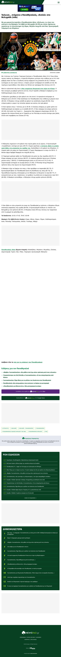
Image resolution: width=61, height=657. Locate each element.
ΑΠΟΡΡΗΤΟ (26, 639)
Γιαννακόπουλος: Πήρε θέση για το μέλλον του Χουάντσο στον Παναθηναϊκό (27, 380)
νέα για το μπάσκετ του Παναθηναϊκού (28, 362)
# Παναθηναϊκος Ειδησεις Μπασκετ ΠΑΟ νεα (14, 431)
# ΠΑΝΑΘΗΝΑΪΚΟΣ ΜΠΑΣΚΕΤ (35, 431)
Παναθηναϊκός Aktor (8, 249)
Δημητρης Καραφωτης (10, 72)
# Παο (45, 431)
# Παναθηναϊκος (39, 428)
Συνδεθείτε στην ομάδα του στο (30, 391)
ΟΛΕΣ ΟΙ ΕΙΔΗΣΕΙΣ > (30, 498)
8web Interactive (34, 653)
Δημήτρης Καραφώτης (32, 438)
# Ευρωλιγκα (5, 428)
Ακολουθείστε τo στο (30, 398)
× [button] (42, 5)
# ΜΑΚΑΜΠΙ (14, 428)
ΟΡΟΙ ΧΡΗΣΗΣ (34, 639)
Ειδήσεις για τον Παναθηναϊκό (15, 368)
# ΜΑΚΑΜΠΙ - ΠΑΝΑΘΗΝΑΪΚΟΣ (26, 428)
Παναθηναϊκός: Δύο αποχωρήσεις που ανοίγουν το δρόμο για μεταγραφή (26, 383)
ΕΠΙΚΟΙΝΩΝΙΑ (23, 637)
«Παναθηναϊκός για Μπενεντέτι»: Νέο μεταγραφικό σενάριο (22, 386)
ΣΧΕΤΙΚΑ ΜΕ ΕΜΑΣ (31, 637)
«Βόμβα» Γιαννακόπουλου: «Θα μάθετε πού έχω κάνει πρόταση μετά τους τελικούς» (29, 372)
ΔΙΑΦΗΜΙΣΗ (38, 637)
